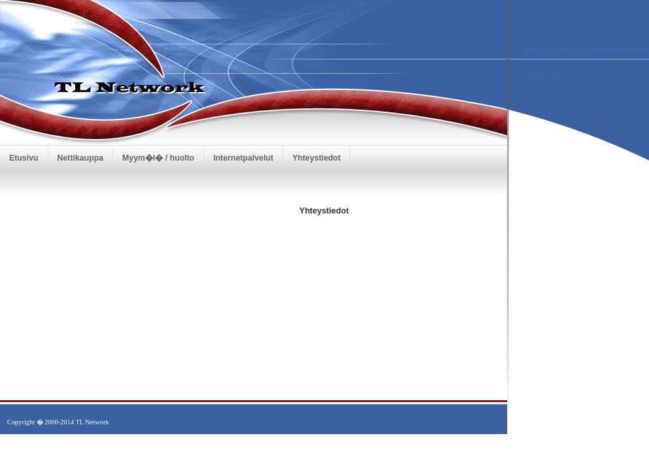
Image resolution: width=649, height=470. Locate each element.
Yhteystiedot (316, 158)
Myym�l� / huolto (158, 158)
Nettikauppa (81, 158)
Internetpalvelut (243, 158)
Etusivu (24, 158)
